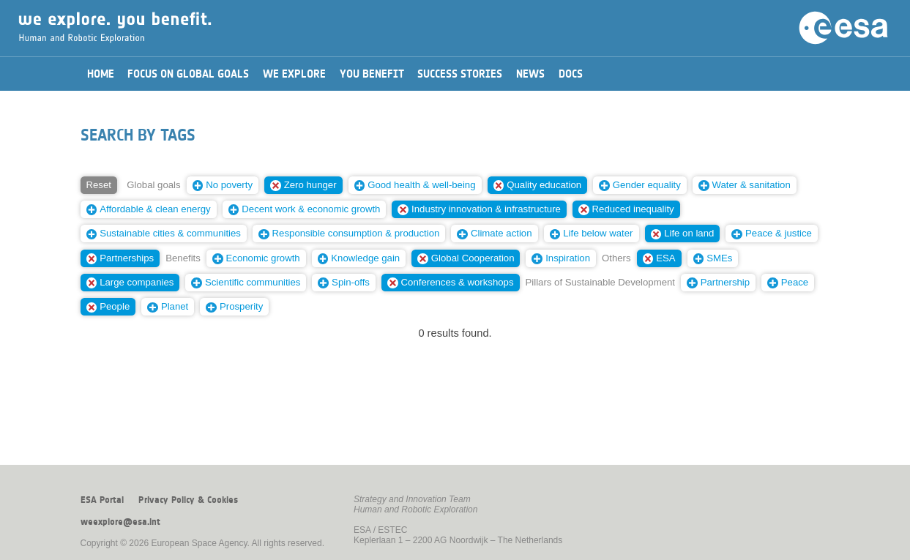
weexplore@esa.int (120, 522)
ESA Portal (102, 500)
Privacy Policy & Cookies (188, 500)
